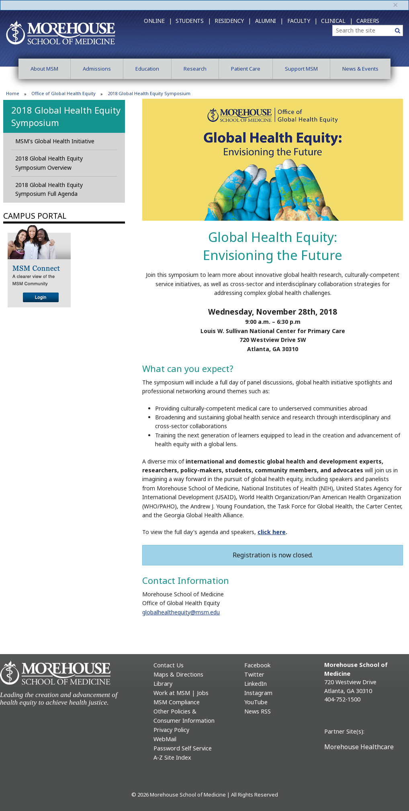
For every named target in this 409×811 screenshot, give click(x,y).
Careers (367, 20)
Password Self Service (182, 748)
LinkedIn (255, 683)
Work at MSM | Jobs (181, 693)
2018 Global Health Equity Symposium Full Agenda (49, 189)
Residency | (233, 20)
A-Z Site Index (172, 757)
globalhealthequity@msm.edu (181, 612)
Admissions (97, 68)
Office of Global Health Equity (63, 93)
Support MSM (301, 68)
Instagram (258, 693)
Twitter (254, 674)
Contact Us (168, 665)
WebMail (164, 739)
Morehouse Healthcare (359, 746)
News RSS (257, 711)
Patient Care (245, 68)
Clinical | (336, 20)
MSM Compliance (176, 702)
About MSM (44, 68)
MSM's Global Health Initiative (54, 141)
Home (12, 93)
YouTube (256, 702)
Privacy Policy (171, 730)
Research (195, 68)
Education (147, 68)
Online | (158, 20)
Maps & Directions (178, 674)
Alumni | (269, 20)
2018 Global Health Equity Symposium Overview (49, 162)
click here (272, 532)
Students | (193, 20)
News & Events (360, 68)
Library (162, 683)
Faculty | (302, 20)
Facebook (257, 665)
